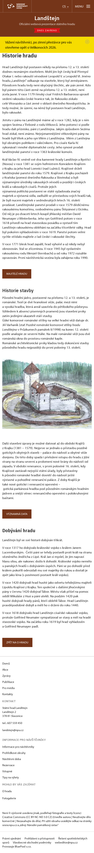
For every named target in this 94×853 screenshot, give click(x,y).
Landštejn (47, 18)
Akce (5, 669)
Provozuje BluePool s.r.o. (16, 846)
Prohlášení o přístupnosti (40, 838)
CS (65, 6)
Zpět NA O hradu (17, 642)
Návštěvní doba (11, 759)
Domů (6, 663)
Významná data (16, 514)
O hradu (7, 791)
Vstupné (7, 771)
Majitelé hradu (16, 273)
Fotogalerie (9, 798)
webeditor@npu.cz (66, 842)
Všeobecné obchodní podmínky (32, 842)
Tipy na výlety (10, 777)
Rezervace (8, 765)
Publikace (8, 682)
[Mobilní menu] (83, 6)
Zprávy (6, 675)
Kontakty (7, 694)
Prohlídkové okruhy (14, 753)
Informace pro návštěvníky (18, 746)
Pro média (8, 688)
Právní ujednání (11, 838)
